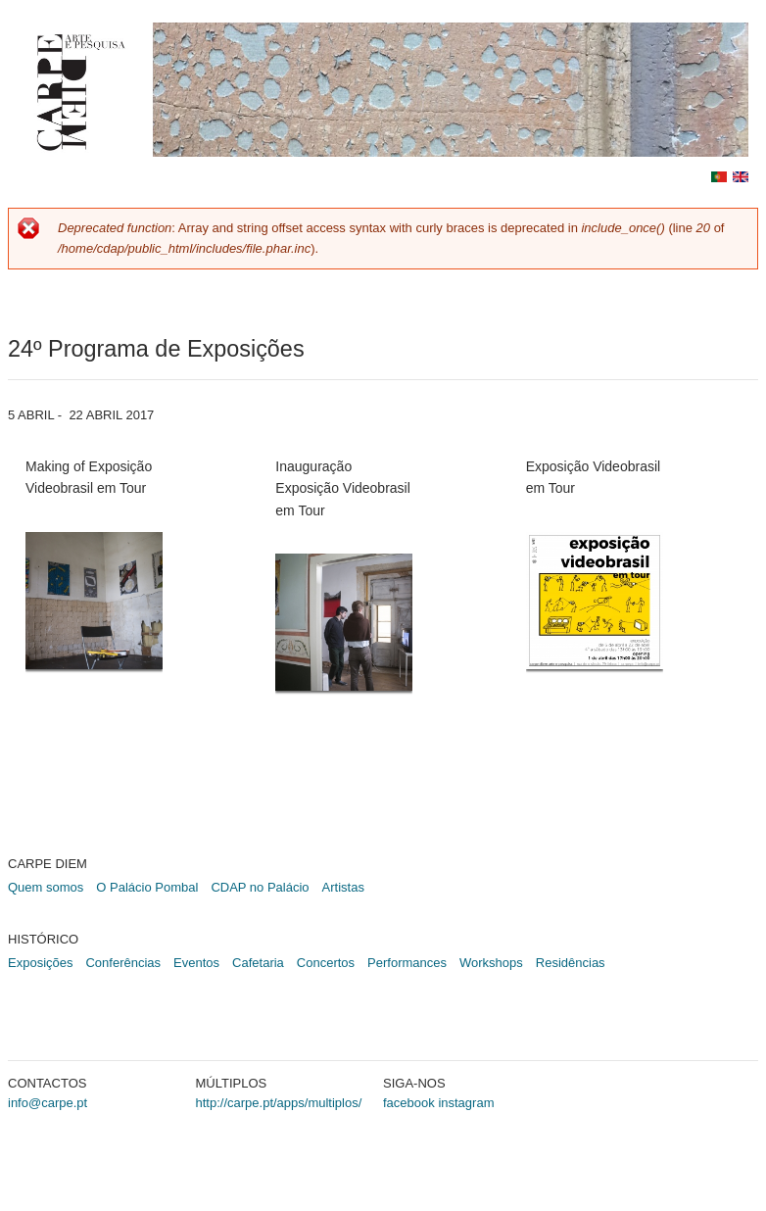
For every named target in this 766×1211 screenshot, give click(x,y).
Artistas (343, 887)
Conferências (123, 962)
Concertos (326, 962)
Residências (570, 962)
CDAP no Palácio (260, 887)
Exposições (40, 962)
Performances (407, 962)
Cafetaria (258, 962)
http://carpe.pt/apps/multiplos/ (279, 1102)
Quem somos (45, 887)
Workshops (491, 962)
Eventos (196, 962)
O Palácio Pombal (147, 887)
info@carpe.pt (47, 1102)
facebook (409, 1102)
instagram (466, 1102)
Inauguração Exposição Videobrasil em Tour (342, 488)
